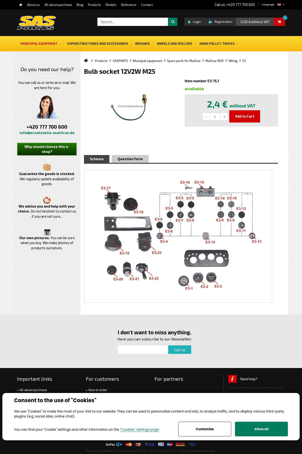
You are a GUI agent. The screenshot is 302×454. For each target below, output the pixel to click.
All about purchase (33, 390)
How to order (97, 390)
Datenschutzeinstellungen (198, 450)
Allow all (261, 429)
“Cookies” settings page (139, 429)
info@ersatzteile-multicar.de (47, 132)
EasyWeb (108, 450)
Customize (205, 429)
